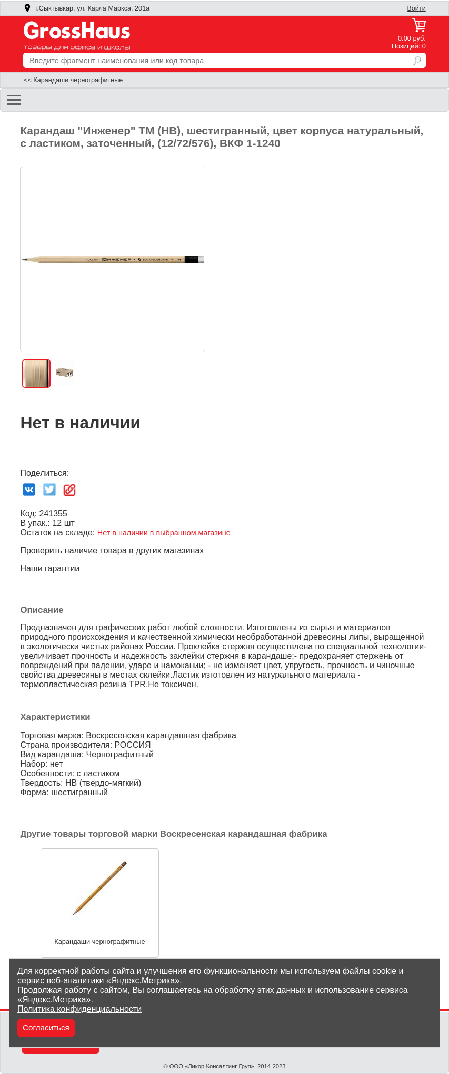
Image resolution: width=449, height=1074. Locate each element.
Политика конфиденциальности (79, 1008)
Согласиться (46, 1027)
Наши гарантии (49, 568)
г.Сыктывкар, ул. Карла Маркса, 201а (86, 8)
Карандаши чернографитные (78, 80)
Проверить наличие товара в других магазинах (112, 550)
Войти (416, 8)
